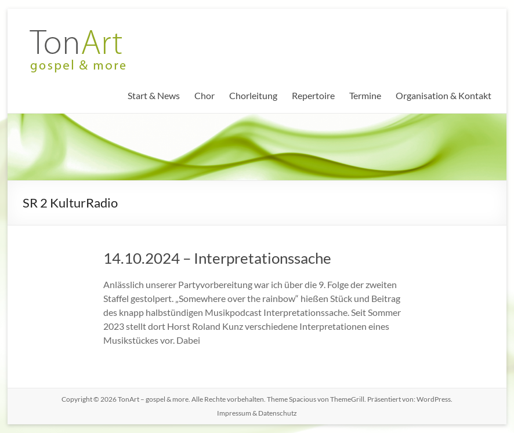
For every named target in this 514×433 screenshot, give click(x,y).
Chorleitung (253, 95)
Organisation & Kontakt (443, 95)
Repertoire (313, 95)
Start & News (154, 95)
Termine (365, 95)
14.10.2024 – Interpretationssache (217, 258)
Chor (204, 95)
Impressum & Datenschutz (257, 413)
